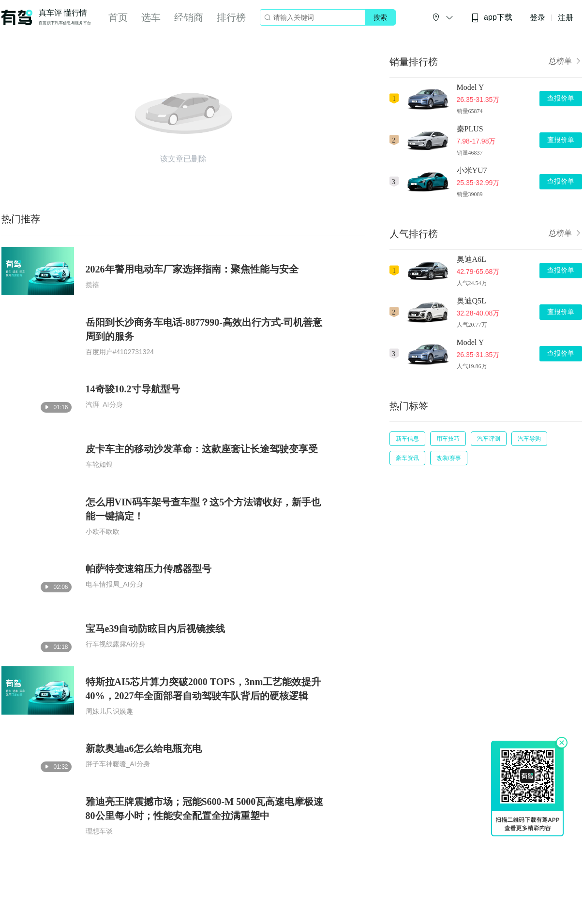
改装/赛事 (448, 458)
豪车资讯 (407, 458)
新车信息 (407, 438)
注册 (565, 18)
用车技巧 (448, 438)
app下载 (491, 17)
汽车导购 (529, 438)
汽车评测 (488, 438)
